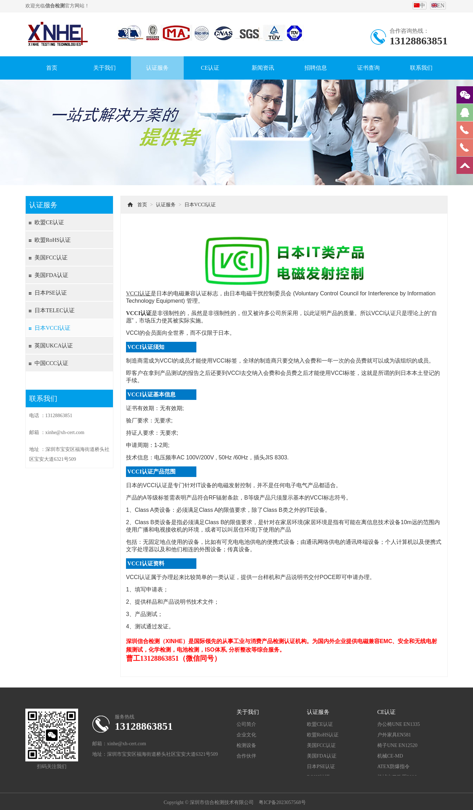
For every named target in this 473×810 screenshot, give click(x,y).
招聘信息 (315, 68)
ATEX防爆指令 (393, 766)
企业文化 (246, 734)
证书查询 (368, 68)
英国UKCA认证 (53, 346)
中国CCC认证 (51, 363)
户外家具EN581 (394, 734)
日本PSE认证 (50, 293)
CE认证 (210, 68)
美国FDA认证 (51, 275)
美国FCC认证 (51, 257)
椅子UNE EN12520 (397, 745)
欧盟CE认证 (49, 222)
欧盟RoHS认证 (52, 240)
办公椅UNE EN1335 (398, 724)
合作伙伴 (246, 756)
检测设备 (246, 745)
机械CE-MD (390, 756)
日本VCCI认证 (52, 328)
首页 (51, 68)
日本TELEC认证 (54, 310)
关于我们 (104, 68)
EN (437, 5)
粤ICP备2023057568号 (282, 802)
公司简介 (246, 724)
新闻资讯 (263, 68)
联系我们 (421, 68)
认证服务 (157, 68)
